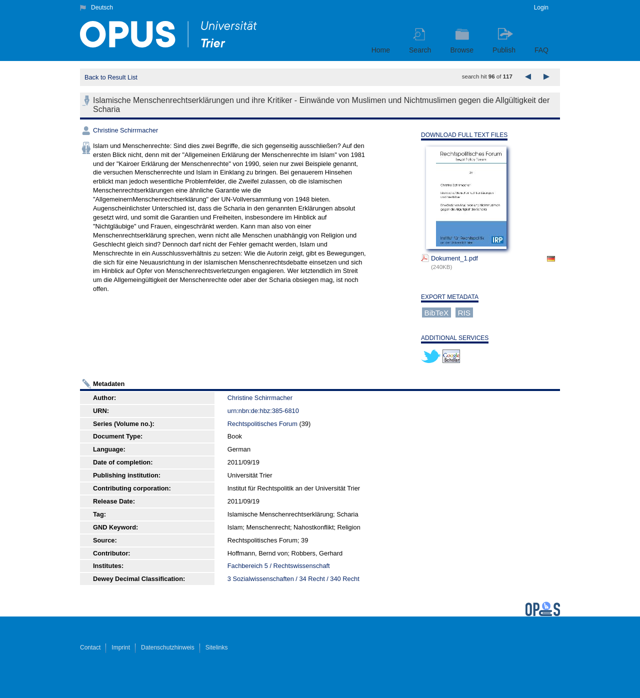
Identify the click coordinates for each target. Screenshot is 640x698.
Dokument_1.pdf (454, 258)
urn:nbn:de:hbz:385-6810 (263, 410)
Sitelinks (217, 647)
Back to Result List (111, 77)
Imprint (121, 647)
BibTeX (436, 312)
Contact (90, 647)
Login (541, 7)
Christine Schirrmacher (125, 130)
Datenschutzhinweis (167, 647)
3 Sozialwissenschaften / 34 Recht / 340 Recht (294, 578)
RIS (464, 312)
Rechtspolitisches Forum (263, 424)
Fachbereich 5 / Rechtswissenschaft (279, 566)
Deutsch (102, 7)
